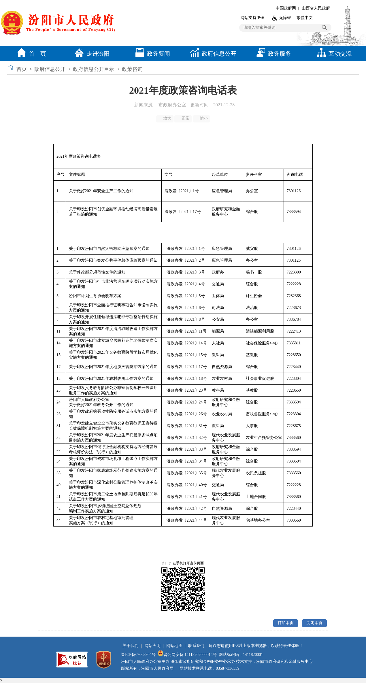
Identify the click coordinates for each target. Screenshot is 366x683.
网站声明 (152, 646)
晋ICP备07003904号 (138, 654)
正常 (183, 118)
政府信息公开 (211, 54)
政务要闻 (151, 54)
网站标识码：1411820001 (241, 654)
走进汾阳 (91, 54)
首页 (21, 69)
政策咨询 (132, 69)
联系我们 (196, 646)
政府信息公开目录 (93, 69)
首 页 (30, 54)
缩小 (202, 118)
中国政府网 (286, 8)
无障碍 (285, 18)
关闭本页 (314, 623)
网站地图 (174, 646)
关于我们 (130, 646)
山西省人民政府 (316, 8)
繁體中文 (305, 18)
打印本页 (286, 623)
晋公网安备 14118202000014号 (187, 654)
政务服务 (272, 54)
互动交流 (333, 54)
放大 (165, 118)
